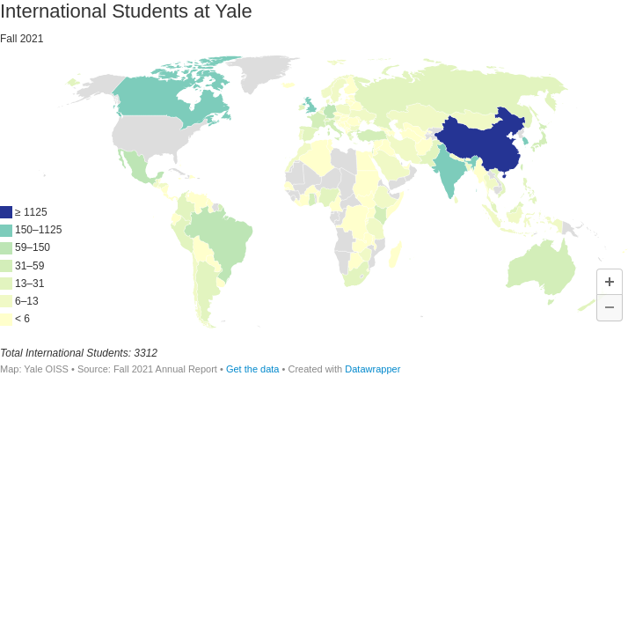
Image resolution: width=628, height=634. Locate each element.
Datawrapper (372, 369)
